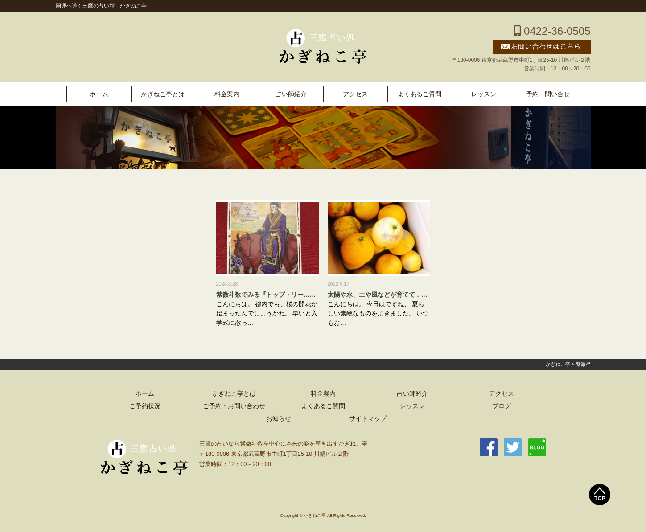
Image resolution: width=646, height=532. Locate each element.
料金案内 (226, 94)
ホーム (99, 94)
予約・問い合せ (548, 94)
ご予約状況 (144, 406)
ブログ (501, 406)
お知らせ (278, 418)
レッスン (483, 94)
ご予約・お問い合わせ (234, 406)
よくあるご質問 (419, 94)
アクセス (355, 94)
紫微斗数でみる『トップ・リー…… (266, 294)
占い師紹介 (291, 94)
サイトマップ (368, 418)
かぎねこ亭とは (163, 94)
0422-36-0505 (552, 31)
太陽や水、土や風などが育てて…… (378, 294)
